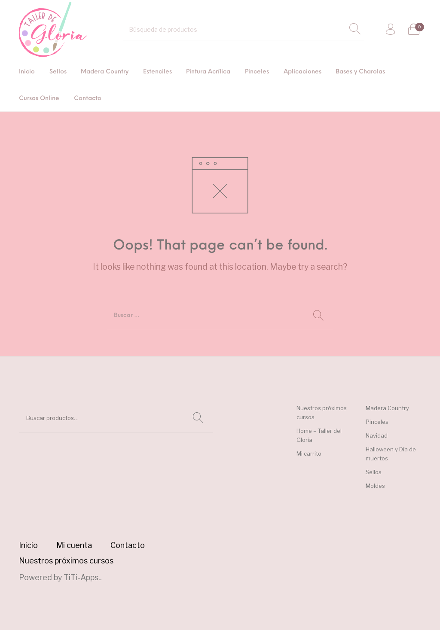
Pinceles (377, 421)
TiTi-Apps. (82, 577)
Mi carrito (308, 453)
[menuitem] (27, 72)
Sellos (374, 472)
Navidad (377, 435)
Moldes (375, 485)
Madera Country (387, 408)
